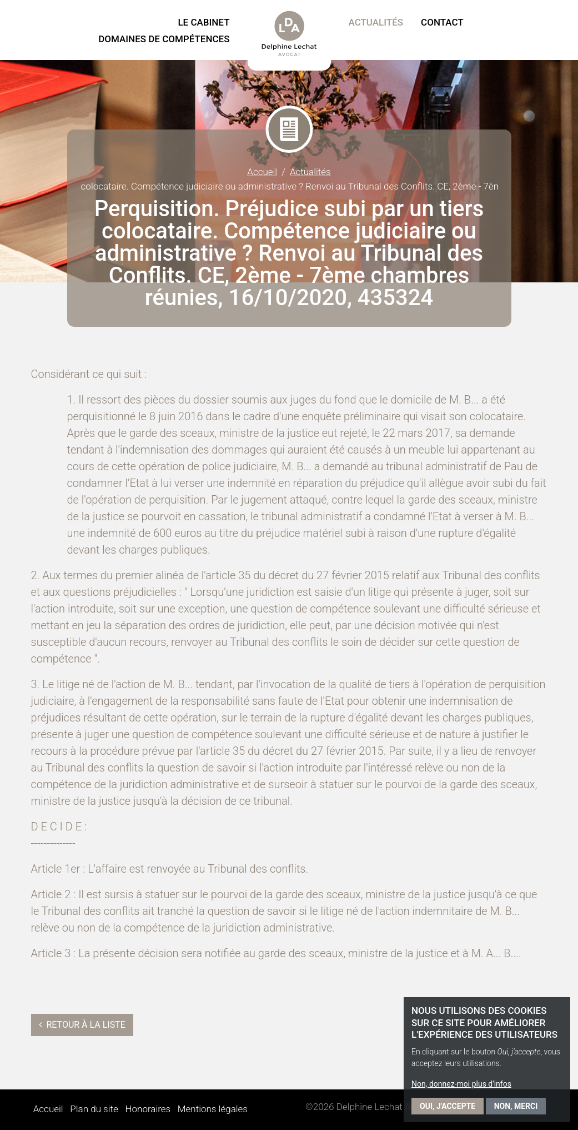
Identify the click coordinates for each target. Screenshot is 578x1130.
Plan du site (94, 1108)
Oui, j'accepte (447, 1106)
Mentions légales (213, 1108)
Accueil (262, 171)
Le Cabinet (203, 22)
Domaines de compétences (163, 38)
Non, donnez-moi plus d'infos (461, 1083)
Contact (442, 22)
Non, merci (516, 1106)
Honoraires (147, 1108)
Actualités (376, 22)
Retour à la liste (82, 1024)
